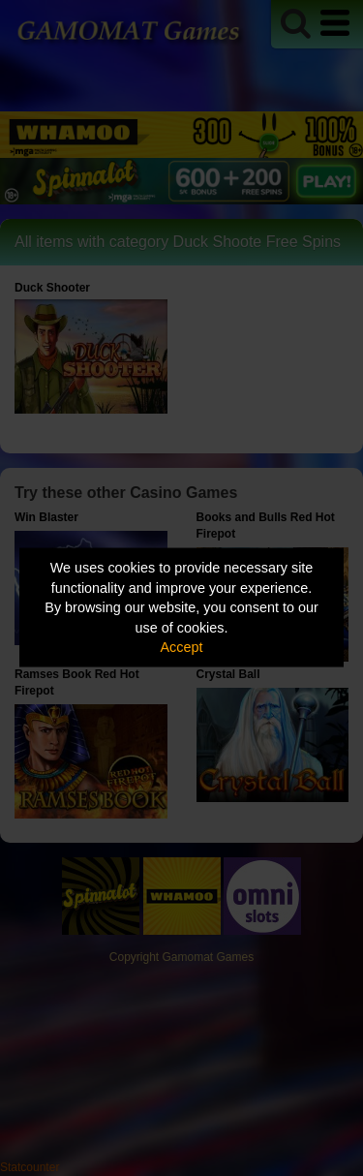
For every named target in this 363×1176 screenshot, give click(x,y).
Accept (182, 647)
